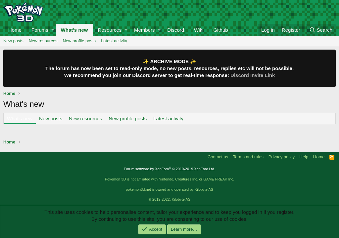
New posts (13, 40)
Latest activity (114, 40)
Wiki (198, 30)
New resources (43, 40)
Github (220, 30)
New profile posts (79, 40)
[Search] (321, 30)
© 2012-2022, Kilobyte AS (169, 199)
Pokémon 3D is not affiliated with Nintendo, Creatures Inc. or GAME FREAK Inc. (169, 179)
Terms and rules (248, 156)
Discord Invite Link (252, 75)
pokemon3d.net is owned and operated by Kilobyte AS (169, 189)
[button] (53, 30)
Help (304, 156)
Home (15, 30)
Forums (39, 30)
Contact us (218, 156)
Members (144, 30)
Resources (110, 30)
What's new (74, 30)
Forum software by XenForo (169, 169)
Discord (175, 30)
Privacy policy (281, 156)
